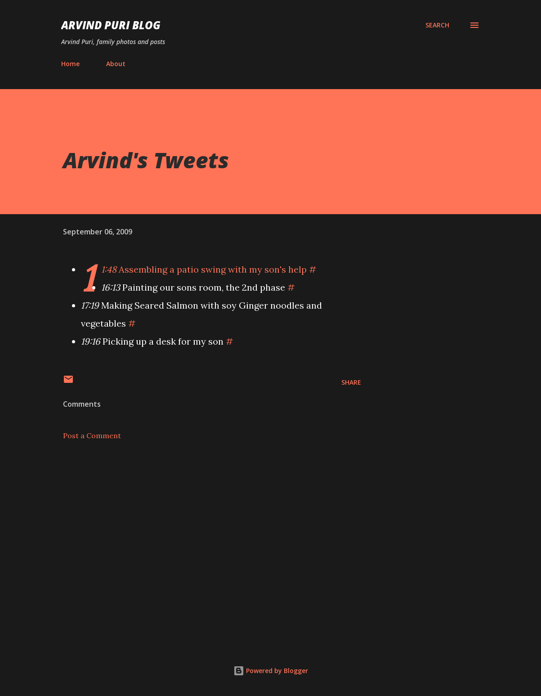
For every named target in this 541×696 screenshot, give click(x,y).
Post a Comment (92, 435)
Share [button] (351, 382)
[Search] (437, 25)
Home (70, 63)
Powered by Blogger (270, 670)
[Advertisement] (212, 529)
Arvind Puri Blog (111, 25)
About (115, 63)
